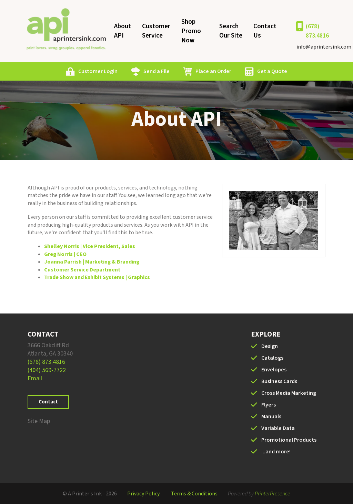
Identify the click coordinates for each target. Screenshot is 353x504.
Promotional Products (288, 440)
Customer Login (98, 71)
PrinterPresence (272, 493)
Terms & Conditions (194, 493)
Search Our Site (230, 31)
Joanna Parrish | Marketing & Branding (91, 262)
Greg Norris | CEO (65, 254)
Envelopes (273, 369)
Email (35, 378)
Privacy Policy (143, 493)
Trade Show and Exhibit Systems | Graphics (97, 277)
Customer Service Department (82, 270)
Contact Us (264, 31)
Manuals (271, 416)
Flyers (268, 405)
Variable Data (278, 428)
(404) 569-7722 (47, 370)
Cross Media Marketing (288, 393)
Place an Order (213, 71)
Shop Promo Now (191, 31)
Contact (48, 401)
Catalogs (272, 358)
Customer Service (156, 31)
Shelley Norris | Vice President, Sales (89, 246)
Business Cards (279, 381)
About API (122, 31)
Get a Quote (272, 71)
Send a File (156, 71)
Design (269, 346)
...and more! (276, 451)
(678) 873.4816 (317, 31)
